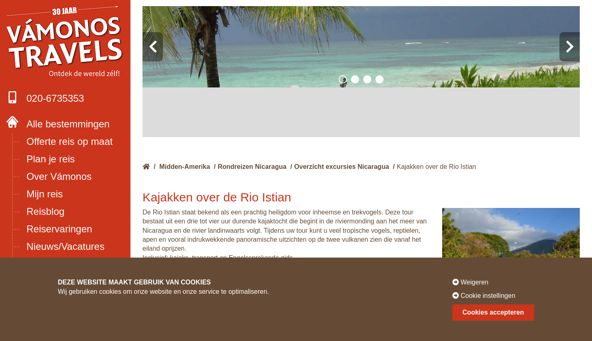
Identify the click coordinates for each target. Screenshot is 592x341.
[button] (343, 79)
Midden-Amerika (184, 166)
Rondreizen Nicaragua (252, 166)
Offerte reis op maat (69, 141)
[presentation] (153, 46)
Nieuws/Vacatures (65, 246)
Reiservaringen (59, 228)
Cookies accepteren (493, 312)
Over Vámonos (59, 176)
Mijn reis (44, 193)
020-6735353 (45, 97)
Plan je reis (50, 158)
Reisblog (45, 211)
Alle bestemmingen (68, 123)
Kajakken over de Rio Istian (436, 166)
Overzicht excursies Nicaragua (341, 166)
